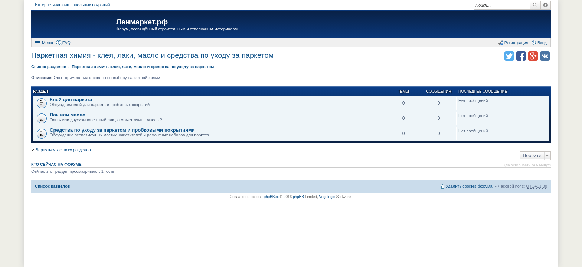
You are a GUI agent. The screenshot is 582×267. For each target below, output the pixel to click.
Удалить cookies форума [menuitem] (469, 186)
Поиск (535, 5)
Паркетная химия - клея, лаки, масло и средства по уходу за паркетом (152, 55)
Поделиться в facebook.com (521, 56)
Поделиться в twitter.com (509, 56)
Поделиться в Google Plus (533, 56)
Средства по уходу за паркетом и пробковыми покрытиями (122, 130)
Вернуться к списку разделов (63, 150)
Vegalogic (327, 197)
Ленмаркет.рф (142, 22)
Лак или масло (67, 115)
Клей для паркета (71, 99)
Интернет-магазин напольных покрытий (72, 5)
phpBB (298, 197)
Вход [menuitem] (542, 42)
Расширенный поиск (546, 5)
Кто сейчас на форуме (56, 164)
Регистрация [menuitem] (516, 42)
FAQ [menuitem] (66, 42)
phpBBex (271, 197)
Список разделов (52, 186)
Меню (47, 42)
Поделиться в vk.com (545, 56)
